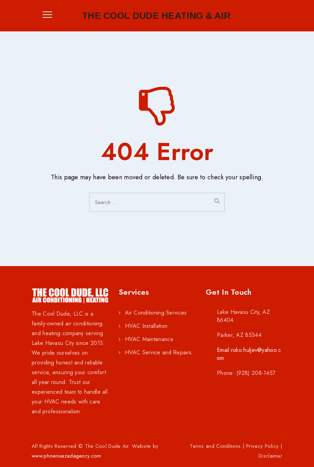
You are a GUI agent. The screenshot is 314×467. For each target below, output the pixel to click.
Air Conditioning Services (156, 313)
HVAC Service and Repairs (158, 352)
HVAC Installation (146, 326)
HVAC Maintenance (149, 339)
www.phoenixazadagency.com (66, 456)
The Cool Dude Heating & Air (156, 15)
